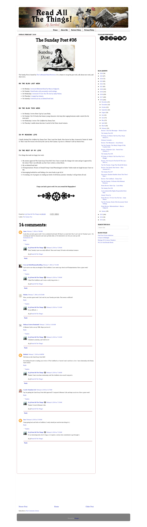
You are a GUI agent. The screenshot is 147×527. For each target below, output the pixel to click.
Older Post (90, 507)
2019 (101, 92)
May (103, 120)
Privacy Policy (89, 30)
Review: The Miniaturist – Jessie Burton (112, 142)
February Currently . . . (107, 140)
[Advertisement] (56, 489)
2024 (101, 78)
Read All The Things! (37, 254)
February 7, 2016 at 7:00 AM (35, 231)
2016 (101, 99)
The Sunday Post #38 (107, 154)
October (104, 107)
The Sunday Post (27, 217)
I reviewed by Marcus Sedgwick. (45, 89)
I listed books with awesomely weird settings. (43, 91)
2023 (101, 81)
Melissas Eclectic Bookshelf (31, 324)
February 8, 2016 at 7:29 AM (54, 247)
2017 (101, 97)
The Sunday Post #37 (107, 172)
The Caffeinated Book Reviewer (46, 75)
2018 (101, 94)
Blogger (77, 518)
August (104, 112)
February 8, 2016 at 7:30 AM (54, 277)
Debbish (25, 354)
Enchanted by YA (28, 237)
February (104, 128)
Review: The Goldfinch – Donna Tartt (111, 178)
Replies (27, 244)
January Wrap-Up (106, 195)
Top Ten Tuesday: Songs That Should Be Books (114, 165)
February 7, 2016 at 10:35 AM (36, 294)
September (105, 110)
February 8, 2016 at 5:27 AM (44, 390)
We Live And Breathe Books (105, 242)
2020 (101, 89)
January (104, 211)
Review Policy (76, 30)
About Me (64, 30)
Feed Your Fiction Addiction (105, 235)
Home (55, 30)
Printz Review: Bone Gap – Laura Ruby (112, 185)
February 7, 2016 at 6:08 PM (36, 354)
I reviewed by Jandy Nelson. (47, 93)
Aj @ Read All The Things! (36, 247)
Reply (24, 240)
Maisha (25, 294)
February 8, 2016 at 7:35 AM (54, 432)
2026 (101, 73)
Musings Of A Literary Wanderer (107, 240)
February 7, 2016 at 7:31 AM (51, 265)
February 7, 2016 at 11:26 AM (48, 324)
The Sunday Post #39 (107, 133)
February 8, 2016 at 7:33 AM (54, 402)
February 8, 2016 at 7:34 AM (54, 372)
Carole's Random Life (29, 390)
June (103, 117)
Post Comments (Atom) (32, 511)
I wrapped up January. (37, 96)
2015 (101, 214)
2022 (101, 84)
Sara (24, 419)
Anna (24, 231)
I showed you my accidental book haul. (42, 98)
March (103, 125)
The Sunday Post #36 (107, 188)
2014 (101, 217)
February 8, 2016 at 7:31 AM (54, 307)
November (105, 104)
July (103, 115)
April (103, 123)
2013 (101, 220)
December (105, 102)
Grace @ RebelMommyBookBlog (32, 265)
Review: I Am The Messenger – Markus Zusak (114, 130)
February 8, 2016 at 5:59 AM (34, 419)
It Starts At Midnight (103, 237)
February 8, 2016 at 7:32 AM (54, 337)
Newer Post (23, 507)
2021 (101, 86)
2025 (101, 76)
